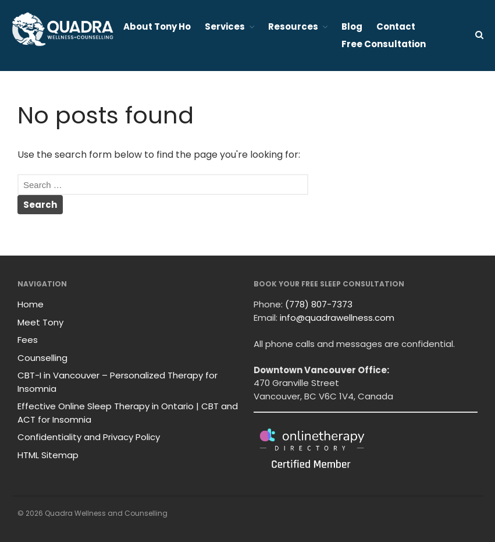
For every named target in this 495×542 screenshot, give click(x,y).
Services (225, 26)
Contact (395, 26)
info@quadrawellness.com (337, 317)
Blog (351, 26)
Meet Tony (40, 322)
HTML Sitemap (48, 455)
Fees (27, 340)
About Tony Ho (157, 26)
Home (30, 304)
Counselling (42, 358)
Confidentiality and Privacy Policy (88, 437)
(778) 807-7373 (318, 304)
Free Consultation (383, 44)
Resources (293, 26)
